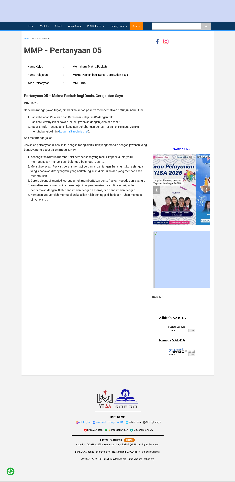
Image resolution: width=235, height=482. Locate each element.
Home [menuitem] (30, 26)
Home (26, 38)
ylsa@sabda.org (118, 459)
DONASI (129, 440)
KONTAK (104, 440)
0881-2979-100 (93, 459)
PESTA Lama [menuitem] (94, 26)
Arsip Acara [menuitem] (74, 26)
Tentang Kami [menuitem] (117, 26)
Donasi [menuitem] (136, 26)
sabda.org (149, 459)
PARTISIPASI (116, 440)
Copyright (81, 444)
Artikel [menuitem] (58, 26)
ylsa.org (138, 459)
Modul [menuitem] (43, 26)
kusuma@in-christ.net (73, 131)
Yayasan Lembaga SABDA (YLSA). (120, 444)
